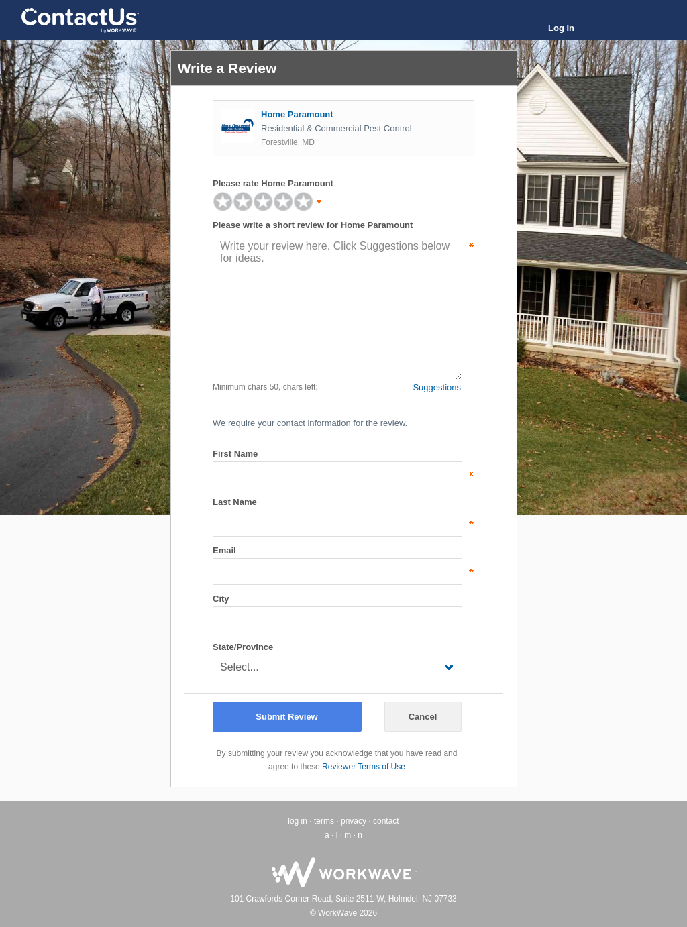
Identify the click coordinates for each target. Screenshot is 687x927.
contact (386, 821)
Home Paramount (297, 114)
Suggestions (437, 387)
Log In (561, 28)
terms (324, 821)
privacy (353, 821)
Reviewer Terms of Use (363, 766)
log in (297, 821)
